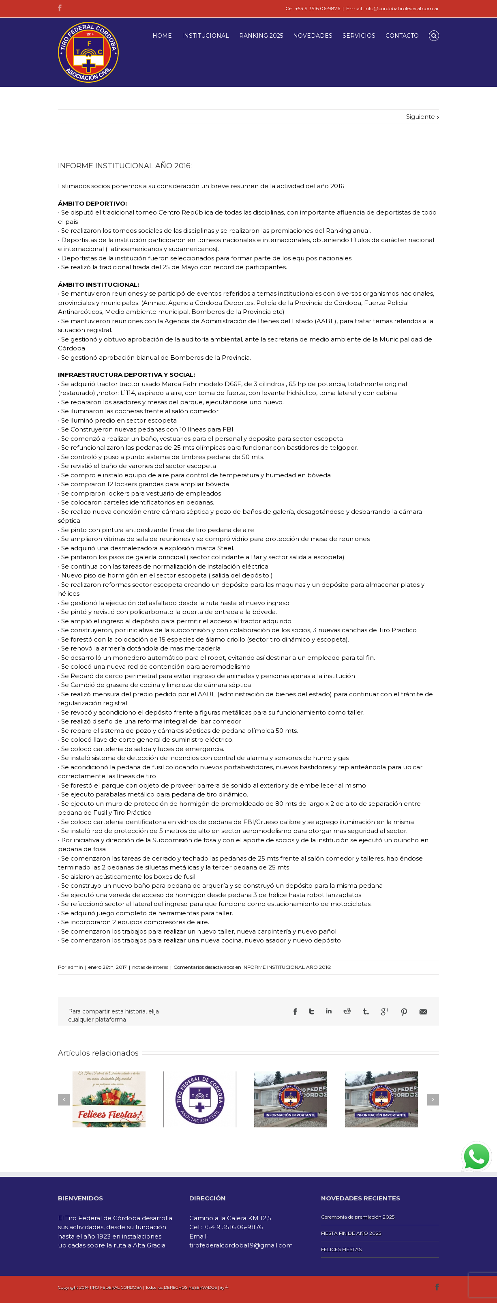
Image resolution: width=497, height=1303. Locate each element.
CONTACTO (402, 35)
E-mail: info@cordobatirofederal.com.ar (392, 8)
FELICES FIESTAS (341, 1249)
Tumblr (366, 1011)
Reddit (347, 1011)
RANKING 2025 (261, 35)
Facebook (60, 7)
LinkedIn (329, 1010)
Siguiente (420, 116)
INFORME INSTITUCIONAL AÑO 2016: (125, 165)
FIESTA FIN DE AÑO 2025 (351, 1233)
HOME (162, 35)
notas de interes (150, 967)
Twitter (311, 1011)
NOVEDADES (312, 35)
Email (423, 1012)
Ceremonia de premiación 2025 (357, 1217)
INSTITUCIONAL (205, 35)
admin (75, 967)
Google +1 (385, 1011)
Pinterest (404, 1012)
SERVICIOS (359, 35)
